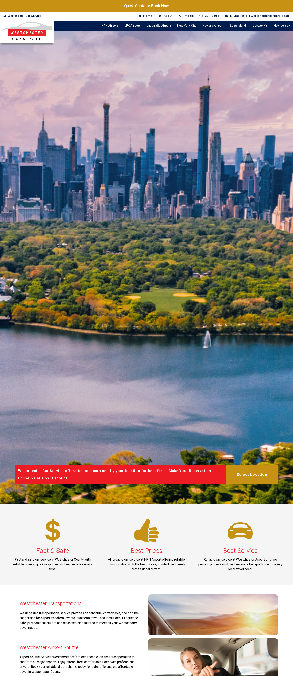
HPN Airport (110, 25)
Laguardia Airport (158, 25)
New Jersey (282, 25)
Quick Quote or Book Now (146, 5)
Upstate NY (260, 25)
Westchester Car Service (24, 16)
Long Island (238, 25)
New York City (186, 25)
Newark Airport (213, 25)
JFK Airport (132, 25)
